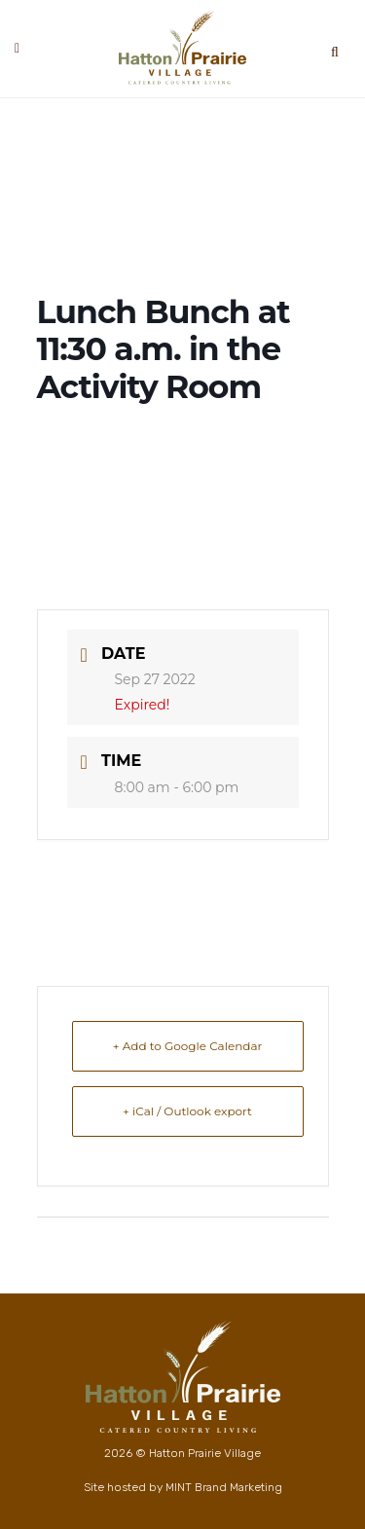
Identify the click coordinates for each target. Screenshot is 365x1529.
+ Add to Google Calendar (188, 1045)
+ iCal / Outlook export (187, 1111)
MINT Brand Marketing (223, 1487)
